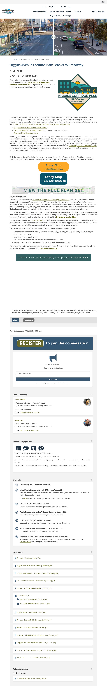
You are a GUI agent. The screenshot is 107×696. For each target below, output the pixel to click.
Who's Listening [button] (52, 394)
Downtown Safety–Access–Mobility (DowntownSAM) (30, 83)
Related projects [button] (52, 669)
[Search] (81, 11)
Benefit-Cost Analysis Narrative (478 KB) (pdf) (32, 627)
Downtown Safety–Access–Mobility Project (32, 679)
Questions (29, 320)
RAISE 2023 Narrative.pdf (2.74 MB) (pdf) (33, 599)
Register (101, 11)
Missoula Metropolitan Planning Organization (50, 200)
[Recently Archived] (57, 11)
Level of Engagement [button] (52, 441)
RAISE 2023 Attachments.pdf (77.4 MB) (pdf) (35, 604)
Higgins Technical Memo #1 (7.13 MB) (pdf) (31, 612)
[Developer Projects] (40, 11)
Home (15, 59)
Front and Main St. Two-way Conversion (29, 130)
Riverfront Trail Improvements (26, 133)
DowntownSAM (25, 542)
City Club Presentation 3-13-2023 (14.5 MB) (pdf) (33, 658)
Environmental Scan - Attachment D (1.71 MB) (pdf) (34, 588)
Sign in (94, 11)
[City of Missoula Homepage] (60, 16)
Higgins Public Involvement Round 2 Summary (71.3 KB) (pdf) (37, 573)
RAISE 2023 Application (25, 596)
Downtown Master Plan (66, 217)
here (25, 498)
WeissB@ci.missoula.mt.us (29, 430)
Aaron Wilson (20, 399)
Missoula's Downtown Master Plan (29, 558)
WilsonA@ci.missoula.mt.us (29, 412)
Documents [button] (52, 552)
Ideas (15, 320)
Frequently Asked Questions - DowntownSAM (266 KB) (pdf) (37, 635)
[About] (68, 11)
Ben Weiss (19, 420)
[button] (11, 71)
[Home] (44, 7)
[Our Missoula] (66, 7)
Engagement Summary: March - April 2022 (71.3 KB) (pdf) (36, 643)
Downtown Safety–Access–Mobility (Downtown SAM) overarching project (41, 124)
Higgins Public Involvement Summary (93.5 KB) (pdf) (34, 566)
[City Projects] (53, 7)
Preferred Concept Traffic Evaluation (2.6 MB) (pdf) (34, 620)
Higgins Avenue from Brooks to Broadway (30, 127)
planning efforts (38, 220)
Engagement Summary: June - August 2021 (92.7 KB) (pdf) (36, 650)
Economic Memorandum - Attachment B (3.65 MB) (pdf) (36, 581)
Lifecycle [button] (52, 480)
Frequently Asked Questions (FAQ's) (83, 146)
